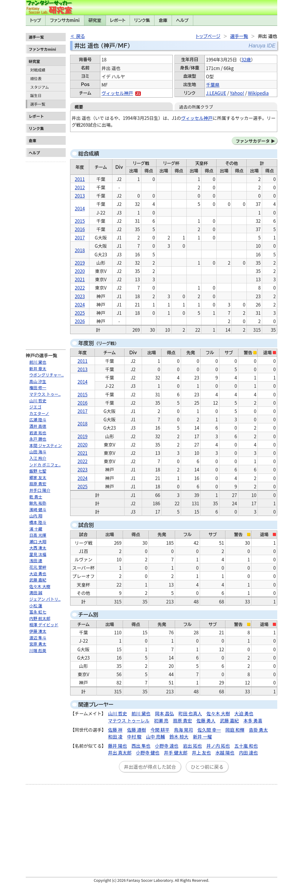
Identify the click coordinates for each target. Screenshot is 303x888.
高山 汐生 (37, 381)
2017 (80, 237)
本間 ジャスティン (45, 445)
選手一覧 (37, 104)
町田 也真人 (190, 713)
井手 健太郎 (175, 752)
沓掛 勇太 (258, 729)
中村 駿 (134, 736)
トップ (35, 20)
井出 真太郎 (119, 752)
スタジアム (39, 87)
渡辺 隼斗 (37, 638)
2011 (80, 179)
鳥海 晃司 (183, 729)
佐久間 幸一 (209, 729)
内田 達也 (248, 752)
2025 (80, 312)
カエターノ (39, 413)
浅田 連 (35, 560)
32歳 (246, 59)
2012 (80, 187)
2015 (80, 220)
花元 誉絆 (37, 567)
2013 (80, 195)
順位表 (35, 78)
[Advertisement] (46, 253)
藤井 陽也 (117, 745)
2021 (80, 279)
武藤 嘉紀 (37, 580)
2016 (80, 229)
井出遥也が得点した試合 (150, 766)
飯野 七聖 (37, 471)
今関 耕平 (160, 729)
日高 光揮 (37, 535)
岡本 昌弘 (164, 713)
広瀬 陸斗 (37, 419)
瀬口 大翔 (37, 541)
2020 (80, 271)
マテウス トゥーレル (128, 720)
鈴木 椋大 (179, 736)
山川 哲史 (37, 401)
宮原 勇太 (37, 644)
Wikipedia (258, 93)
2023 (80, 296)
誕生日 (35, 95)
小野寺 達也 (166, 745)
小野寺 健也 (147, 752)
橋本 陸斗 (37, 522)
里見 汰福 (37, 554)
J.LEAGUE (216, 93)
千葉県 (213, 84)
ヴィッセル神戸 (117, 93)
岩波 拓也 (37, 433)
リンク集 (142, 20)
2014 (80, 208)
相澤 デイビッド (43, 625)
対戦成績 (37, 70)
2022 (80, 287)
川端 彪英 (37, 650)
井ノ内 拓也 (218, 745)
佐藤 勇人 (205, 720)
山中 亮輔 (155, 736)
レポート (117, 20)
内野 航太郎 (39, 618)
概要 (79, 107)
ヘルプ (182, 20)
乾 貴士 (35, 497)
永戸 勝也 (37, 439)
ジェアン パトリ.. (45, 599)
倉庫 (163, 20)
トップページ (208, 36)
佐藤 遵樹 (136, 729)
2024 (80, 304)
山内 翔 (35, 516)
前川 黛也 (37, 362)
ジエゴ (35, 407)
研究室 (94, 20)
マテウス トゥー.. (45, 394)
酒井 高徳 (37, 426)
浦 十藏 (35, 529)
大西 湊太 (37, 548)
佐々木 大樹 (39, 586)
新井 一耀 (202, 736)
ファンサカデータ (253, 141)
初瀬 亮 (161, 720)
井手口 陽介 (39, 490)
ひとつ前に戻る (207, 766)
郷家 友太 (37, 477)
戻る (80, 36)
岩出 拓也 (192, 745)
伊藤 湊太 (37, 631)
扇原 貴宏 (37, 484)
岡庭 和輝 (234, 729)
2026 (80, 321)
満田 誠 (35, 592)
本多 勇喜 (252, 720)
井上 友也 (201, 752)
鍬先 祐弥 (37, 503)
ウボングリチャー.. (46, 375)
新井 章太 (37, 368)
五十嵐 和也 (246, 745)
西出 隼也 (140, 745)
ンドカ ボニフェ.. (45, 465)
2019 (80, 262)
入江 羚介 (37, 458)
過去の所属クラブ (196, 107)
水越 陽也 (224, 752)
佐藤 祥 (115, 729)
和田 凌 (115, 736)
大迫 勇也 (37, 573)
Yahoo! (237, 93)
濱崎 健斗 (37, 509)
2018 (80, 250)
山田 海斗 (37, 452)
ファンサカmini (65, 20)
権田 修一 (37, 387)
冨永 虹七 (37, 612)
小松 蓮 (35, 606)
